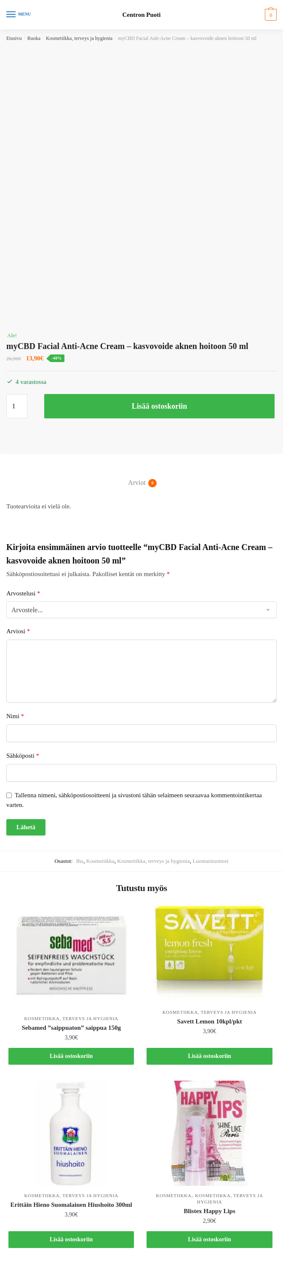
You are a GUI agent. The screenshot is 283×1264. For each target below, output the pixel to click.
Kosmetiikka (100, 861)
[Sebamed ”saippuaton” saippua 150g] (71, 956)
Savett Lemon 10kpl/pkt (209, 1021)
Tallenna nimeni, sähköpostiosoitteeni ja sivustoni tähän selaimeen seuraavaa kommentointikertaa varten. (134, 800)
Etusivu (14, 38)
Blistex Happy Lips (209, 1211)
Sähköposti (22, 755)
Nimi (15, 716)
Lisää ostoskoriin (159, 406)
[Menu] (19, 14)
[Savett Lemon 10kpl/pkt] (209, 953)
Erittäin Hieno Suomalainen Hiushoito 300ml (71, 1204)
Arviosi (18, 631)
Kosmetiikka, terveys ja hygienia (79, 38)
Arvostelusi (23, 593)
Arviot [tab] (137, 483)
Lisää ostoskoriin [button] (71, 1056)
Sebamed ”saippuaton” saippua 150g (71, 1027)
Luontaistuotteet (210, 861)
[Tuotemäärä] (16, 406)
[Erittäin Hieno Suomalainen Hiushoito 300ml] (71, 1133)
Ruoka (33, 38)
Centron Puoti (142, 15)
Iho (79, 861)
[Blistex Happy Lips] (209, 1133)
